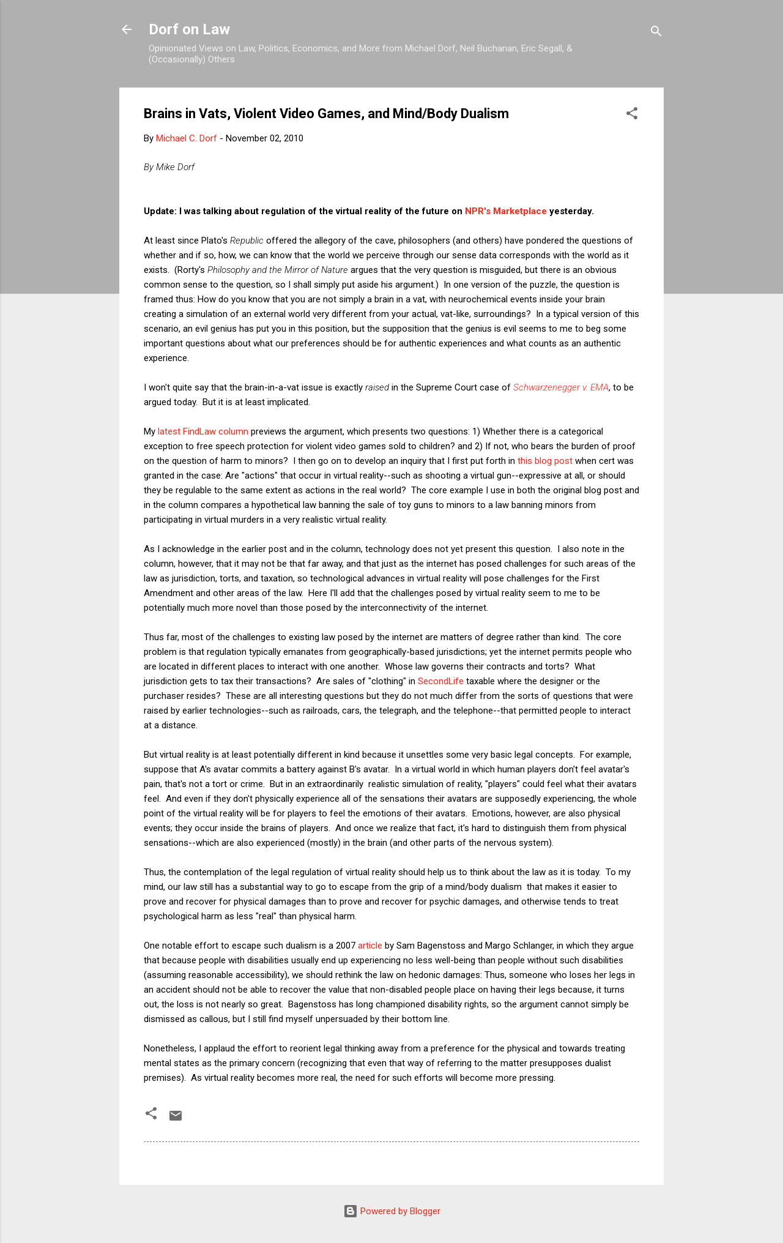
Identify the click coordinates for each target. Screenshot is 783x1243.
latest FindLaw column (203, 431)
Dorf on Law (189, 29)
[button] (632, 115)
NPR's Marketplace (506, 211)
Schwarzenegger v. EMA (561, 387)
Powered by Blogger (391, 1211)
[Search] (656, 33)
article (370, 945)
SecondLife (441, 681)
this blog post (545, 460)
